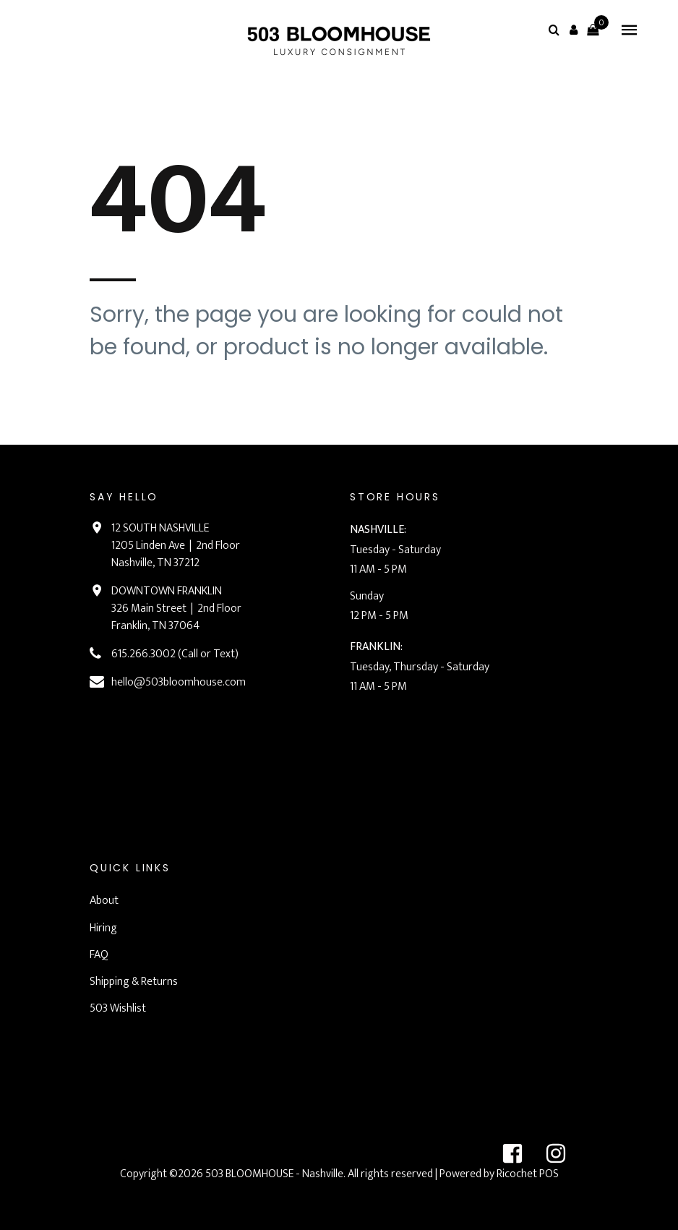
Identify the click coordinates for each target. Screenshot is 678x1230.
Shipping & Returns (134, 981)
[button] (573, 29)
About (104, 900)
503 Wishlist (118, 1008)
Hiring (103, 928)
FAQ (99, 955)
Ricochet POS (528, 1174)
